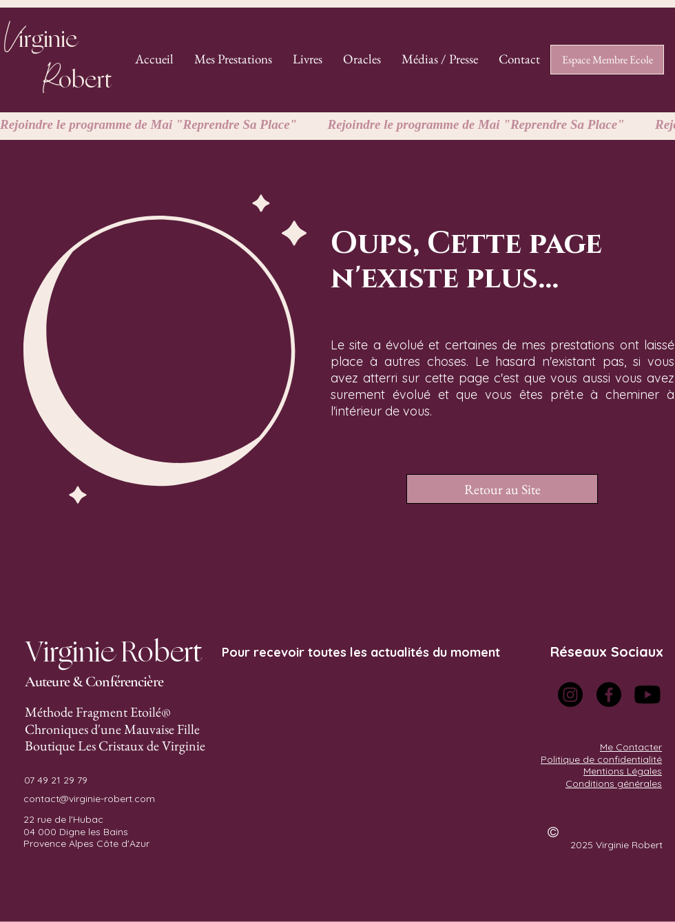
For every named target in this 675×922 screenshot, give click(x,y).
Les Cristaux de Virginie (141, 746)
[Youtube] (647, 694)
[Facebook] (609, 694)
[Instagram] (570, 694)
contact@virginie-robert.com (89, 798)
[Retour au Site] (502, 489)
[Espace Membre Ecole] (607, 59)
